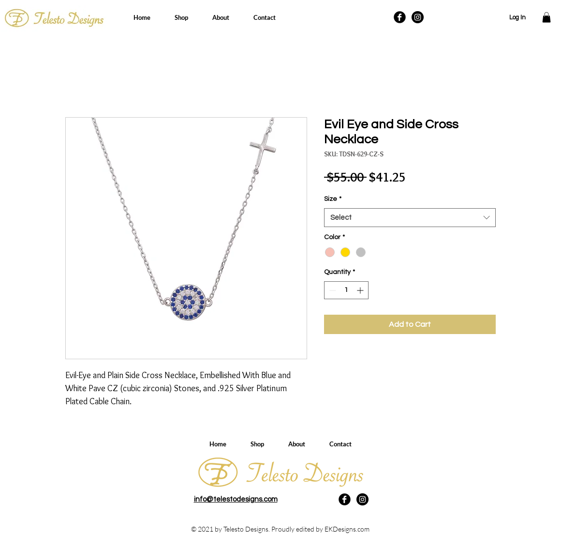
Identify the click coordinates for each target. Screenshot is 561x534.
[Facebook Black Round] (400, 17)
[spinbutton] (346, 290)
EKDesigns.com (347, 529)
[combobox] (410, 217)
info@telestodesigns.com (236, 499)
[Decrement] (331, 290)
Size (332, 199)
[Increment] (361, 290)
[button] (546, 17)
